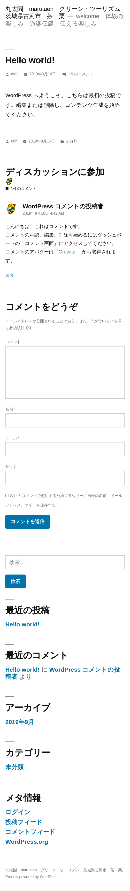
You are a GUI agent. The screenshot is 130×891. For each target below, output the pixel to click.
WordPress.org (26, 841)
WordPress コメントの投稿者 (63, 206)
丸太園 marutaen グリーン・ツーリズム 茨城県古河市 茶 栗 (63, 870)
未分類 (71, 141)
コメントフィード (30, 831)
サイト (11, 467)
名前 (10, 409)
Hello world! (22, 624)
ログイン (18, 812)
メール (12, 438)
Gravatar (68, 251)
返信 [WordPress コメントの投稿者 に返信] (9, 275)
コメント (13, 342)
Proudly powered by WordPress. (32, 877)
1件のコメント (80, 74)
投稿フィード (23, 822)
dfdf (14, 74)
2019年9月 (19, 722)
